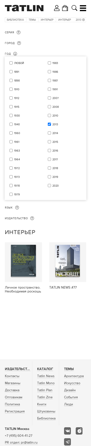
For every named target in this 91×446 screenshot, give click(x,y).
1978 (17, 185)
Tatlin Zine (45, 397)
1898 (17, 80)
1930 (17, 115)
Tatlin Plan (44, 390)
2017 (55, 159)
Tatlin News (46, 376)
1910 (16, 89)
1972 (17, 168)
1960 (17, 133)
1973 (17, 177)
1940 (17, 124)
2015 (55, 142)
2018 (55, 168)
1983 (55, 63)
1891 (16, 72)
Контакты (12, 376)
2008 (55, 107)
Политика (12, 404)
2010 (55, 115)
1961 (16, 142)
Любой (19, 63)
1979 (17, 194)
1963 (17, 150)
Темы (32, 19)
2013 (80, 19)
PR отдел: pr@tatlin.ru (21, 442)
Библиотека (15, 19)
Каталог (45, 369)
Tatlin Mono (46, 383)
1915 (16, 107)
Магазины (12, 383)
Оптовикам (13, 397)
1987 (55, 80)
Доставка (12, 390)
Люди (68, 404)
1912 (16, 98)
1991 (55, 89)
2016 (55, 150)
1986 (55, 72)
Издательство (18, 369)
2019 (55, 177)
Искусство (72, 383)
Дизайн (70, 390)
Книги (41, 404)
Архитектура (74, 376)
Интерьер (47, 19)
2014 (55, 133)
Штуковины (46, 411)
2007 (55, 98)
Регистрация (15, 411)
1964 (17, 159)
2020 (55, 185)
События (71, 397)
